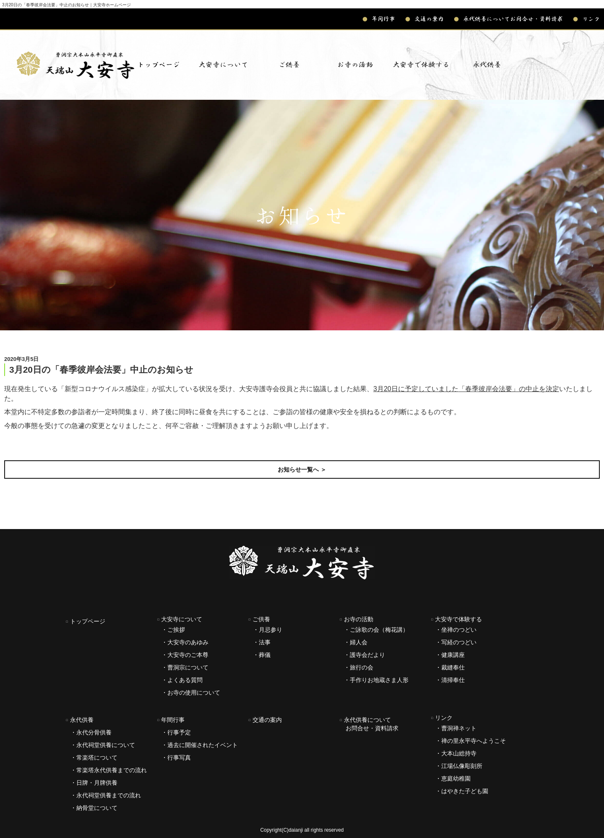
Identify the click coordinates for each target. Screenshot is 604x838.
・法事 (262, 642)
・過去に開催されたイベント (199, 745)
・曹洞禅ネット (455, 728)
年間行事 (378, 19)
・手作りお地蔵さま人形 (376, 680)
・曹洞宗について (184, 667)
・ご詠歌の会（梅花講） (376, 629)
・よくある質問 (182, 680)
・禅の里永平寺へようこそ (470, 740)
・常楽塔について (93, 757)
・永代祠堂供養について (102, 745)
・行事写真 (176, 757)
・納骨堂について (93, 807)
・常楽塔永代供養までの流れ (108, 770)
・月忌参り (267, 629)
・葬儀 (262, 654)
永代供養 (80, 719)
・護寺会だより (364, 654)
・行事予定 (176, 732)
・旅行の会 (358, 667)
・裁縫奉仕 (450, 667)
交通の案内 (424, 19)
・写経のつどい (455, 642)
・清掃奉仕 (450, 680)
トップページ (158, 64)
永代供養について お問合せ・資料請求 (369, 724)
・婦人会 (355, 642)
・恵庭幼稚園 (453, 778)
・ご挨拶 (173, 629)
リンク (586, 19)
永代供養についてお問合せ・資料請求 (508, 19)
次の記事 (584, 445)
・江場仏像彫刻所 (458, 766)
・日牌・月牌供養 (93, 782)
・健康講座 (450, 654)
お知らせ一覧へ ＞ (302, 469)
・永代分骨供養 (91, 732)
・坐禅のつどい (455, 629)
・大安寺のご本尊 (184, 654)
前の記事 (20, 445)
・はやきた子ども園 (461, 791)
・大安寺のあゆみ (184, 642)
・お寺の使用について (190, 692)
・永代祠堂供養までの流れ (105, 795)
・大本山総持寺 (455, 753)
